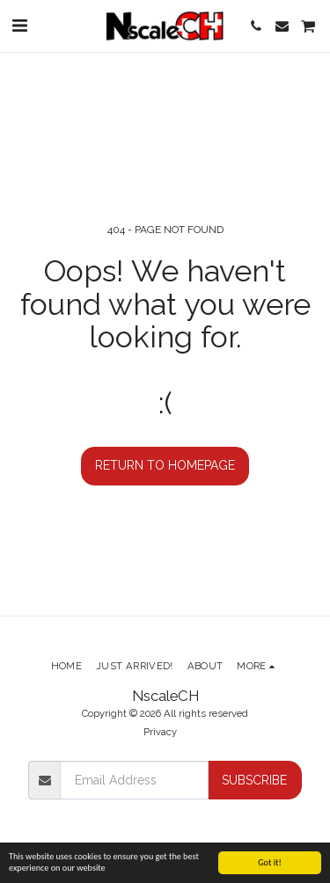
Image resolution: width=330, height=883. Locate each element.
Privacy (160, 732)
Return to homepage (165, 465)
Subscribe (254, 780)
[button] (19, 25)
